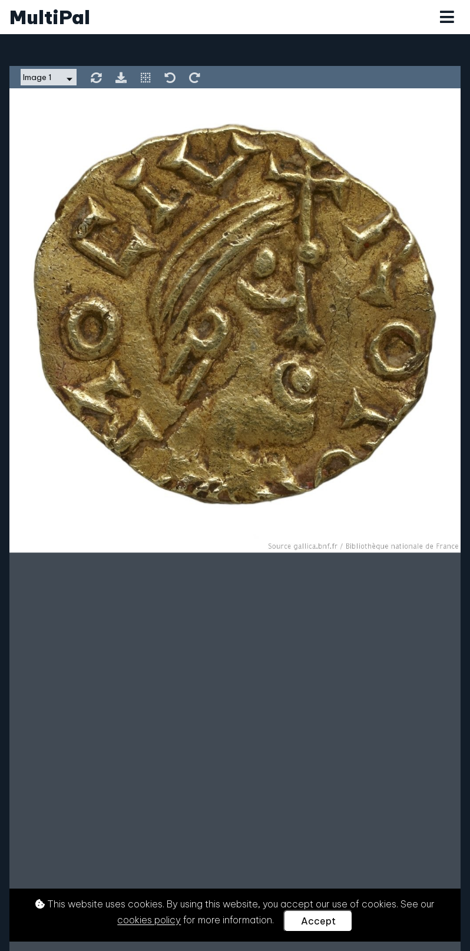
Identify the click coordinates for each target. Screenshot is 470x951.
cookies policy (149, 920)
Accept (318, 921)
